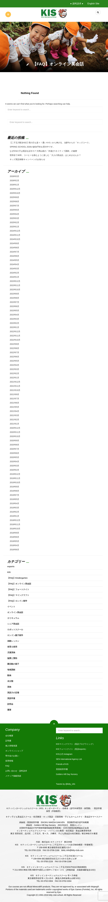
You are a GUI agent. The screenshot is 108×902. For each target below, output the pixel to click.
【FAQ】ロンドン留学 (17, 601)
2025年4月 (14, 214)
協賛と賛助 (12, 658)
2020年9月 (14, 440)
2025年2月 (14, 222)
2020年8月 (14, 445)
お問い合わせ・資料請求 (16, 771)
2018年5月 (14, 541)
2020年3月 (14, 466)
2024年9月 (14, 243)
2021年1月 (14, 424)
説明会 (10, 704)
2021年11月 (15, 386)
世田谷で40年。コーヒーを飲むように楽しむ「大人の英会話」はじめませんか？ (45, 155)
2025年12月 (15, 189)
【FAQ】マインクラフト (18, 595)
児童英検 (11, 652)
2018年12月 (15, 520)
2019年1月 (14, 516)
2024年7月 (14, 252)
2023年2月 (14, 323)
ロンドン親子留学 (15, 635)
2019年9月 (14, 487)
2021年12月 (15, 382)
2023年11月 (15, 285)
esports (10, 566)
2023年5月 (14, 310)
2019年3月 (14, 508)
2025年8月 (14, 201)
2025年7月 (14, 206)
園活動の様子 (13, 664)
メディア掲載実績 (13, 776)
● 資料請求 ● (76, 3)
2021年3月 (14, 415)
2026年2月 (14, 180)
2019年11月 (15, 478)
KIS (9, 572)
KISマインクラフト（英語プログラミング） (75, 744)
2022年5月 (14, 361)
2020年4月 (14, 461)
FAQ (7, 766)
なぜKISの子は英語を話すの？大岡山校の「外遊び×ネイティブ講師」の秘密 (43, 151)
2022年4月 (14, 365)
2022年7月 (14, 352)
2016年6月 (14, 549)
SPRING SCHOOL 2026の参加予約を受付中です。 (32, 147)
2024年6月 (14, 256)
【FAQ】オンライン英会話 (19, 584)
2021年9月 (14, 394)
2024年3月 (14, 268)
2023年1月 (14, 327)
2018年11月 (15, 524)
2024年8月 (14, 247)
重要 (9, 710)
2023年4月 (14, 315)
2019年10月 (15, 482)
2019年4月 (14, 503)
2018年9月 (14, 533)
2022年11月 (15, 336)
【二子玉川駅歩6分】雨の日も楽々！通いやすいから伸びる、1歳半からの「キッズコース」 (50, 142)
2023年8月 (14, 298)
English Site (93, 3)
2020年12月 (15, 428)
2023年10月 (15, 289)
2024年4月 (14, 264)
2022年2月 (14, 373)
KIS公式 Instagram (64, 754)
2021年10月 (15, 390)
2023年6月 (14, 306)
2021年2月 (14, 419)
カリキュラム (13, 618)
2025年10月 (15, 193)
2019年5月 (14, 499)
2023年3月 (14, 319)
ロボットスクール (15, 629)
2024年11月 (15, 235)
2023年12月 (15, 281)
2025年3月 (14, 218)
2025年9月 (14, 197)
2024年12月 (15, 231)
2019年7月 (14, 495)
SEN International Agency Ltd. (69, 759)
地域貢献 (11, 670)
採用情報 (9, 761)
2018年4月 (14, 545)
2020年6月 (14, 453)
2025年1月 (14, 227)
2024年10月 (15, 239)
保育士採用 (12, 647)
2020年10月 (15, 436)
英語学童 (11, 698)
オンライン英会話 (15, 612)
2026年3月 (14, 176)
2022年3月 (14, 369)
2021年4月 (14, 411)
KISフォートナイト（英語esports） (71, 749)
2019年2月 (14, 512)
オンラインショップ (14, 751)
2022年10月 (15, 340)
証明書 (8, 741)
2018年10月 (15, 528)
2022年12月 (15, 331)
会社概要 (9, 736)
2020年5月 (14, 457)
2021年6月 (14, 403)
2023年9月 (14, 294)
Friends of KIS (62, 764)
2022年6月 (14, 357)
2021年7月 (14, 398)
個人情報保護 (11, 746)
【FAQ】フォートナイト (18, 589)
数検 (9, 675)
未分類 (10, 681)
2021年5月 (14, 407)
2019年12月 (15, 474)
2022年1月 (14, 377)
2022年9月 (14, 344)
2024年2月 (14, 273)
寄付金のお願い (12, 756)
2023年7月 (14, 302)
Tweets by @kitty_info (65, 784)
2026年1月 (14, 185)
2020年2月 (14, 470)
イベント (11, 606)
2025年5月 (14, 210)
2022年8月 (14, 348)
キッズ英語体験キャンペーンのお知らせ (27, 159)
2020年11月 (15, 432)
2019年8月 (14, 491)
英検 (9, 687)
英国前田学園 (62, 769)
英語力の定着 (13, 692)
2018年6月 (14, 537)
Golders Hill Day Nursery (67, 774)
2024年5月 (14, 260)
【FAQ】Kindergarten (17, 578)
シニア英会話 (13, 624)
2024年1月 (14, 277)
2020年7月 (14, 449)
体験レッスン (13, 641)
